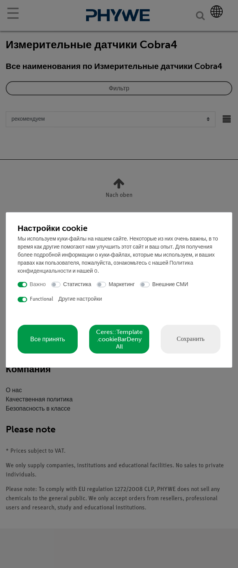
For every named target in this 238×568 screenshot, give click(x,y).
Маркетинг (122, 285)
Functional (41, 299)
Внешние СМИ (170, 285)
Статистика (77, 285)
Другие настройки (80, 299)
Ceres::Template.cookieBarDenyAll (119, 339)
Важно (38, 285)
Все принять (47, 339)
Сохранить (191, 338)
